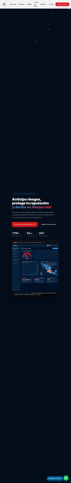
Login (51, 4)
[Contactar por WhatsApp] (66, 478)
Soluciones (13, 4)
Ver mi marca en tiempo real (25, 224)
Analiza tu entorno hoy (48, 224)
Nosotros (43, 4)
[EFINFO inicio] (4, 4)
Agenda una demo (62, 4)
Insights (29, 4)
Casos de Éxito (36, 4)
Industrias (22, 4)
